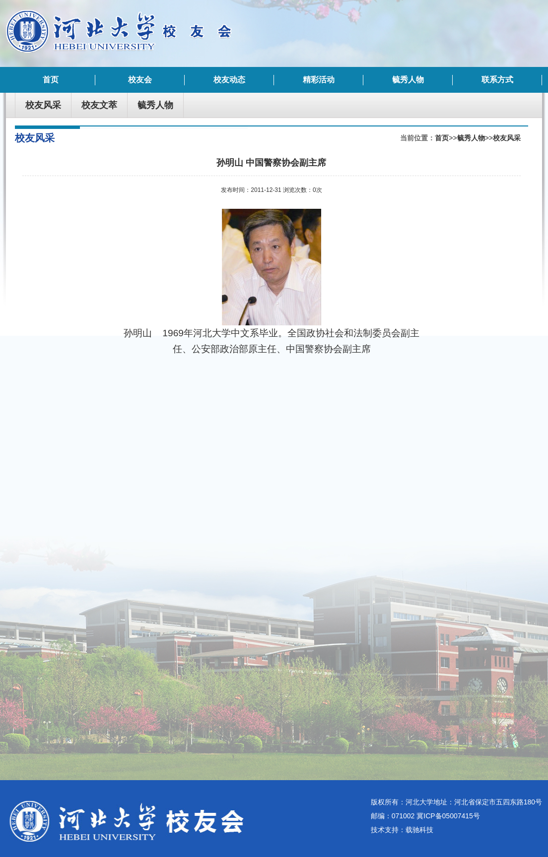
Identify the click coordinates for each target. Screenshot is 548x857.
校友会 (140, 79)
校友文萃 (99, 105)
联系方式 (497, 79)
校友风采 (43, 105)
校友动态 (229, 79)
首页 (51, 79)
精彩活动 (319, 79)
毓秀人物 (408, 79)
